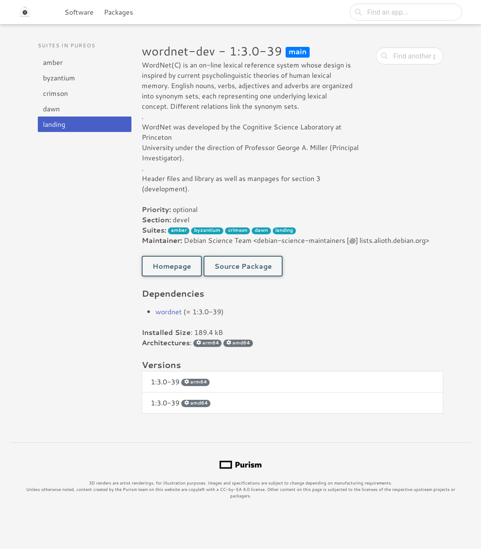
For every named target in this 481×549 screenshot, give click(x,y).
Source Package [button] (243, 266)
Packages (118, 12)
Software (79, 12)
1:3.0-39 (180, 381)
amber (53, 62)
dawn (51, 108)
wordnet (168, 311)
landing (54, 124)
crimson (55, 93)
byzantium (59, 78)
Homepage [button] (171, 266)
